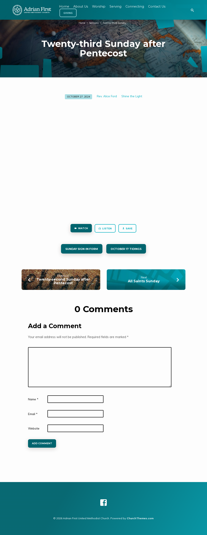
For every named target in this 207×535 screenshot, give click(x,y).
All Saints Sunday (144, 281)
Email (33, 414)
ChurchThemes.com (140, 518)
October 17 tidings (127, 249)
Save (127, 228)
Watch (81, 228)
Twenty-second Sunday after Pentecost (63, 281)
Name (33, 399)
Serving (115, 6)
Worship (98, 6)
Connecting (134, 6)
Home (81, 22)
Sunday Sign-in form (81, 249)
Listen (105, 228)
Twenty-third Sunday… (115, 22)
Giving (68, 13)
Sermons (94, 22)
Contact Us (156, 6)
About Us (80, 6)
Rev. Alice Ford (107, 96)
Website (33, 428)
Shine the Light (131, 96)
